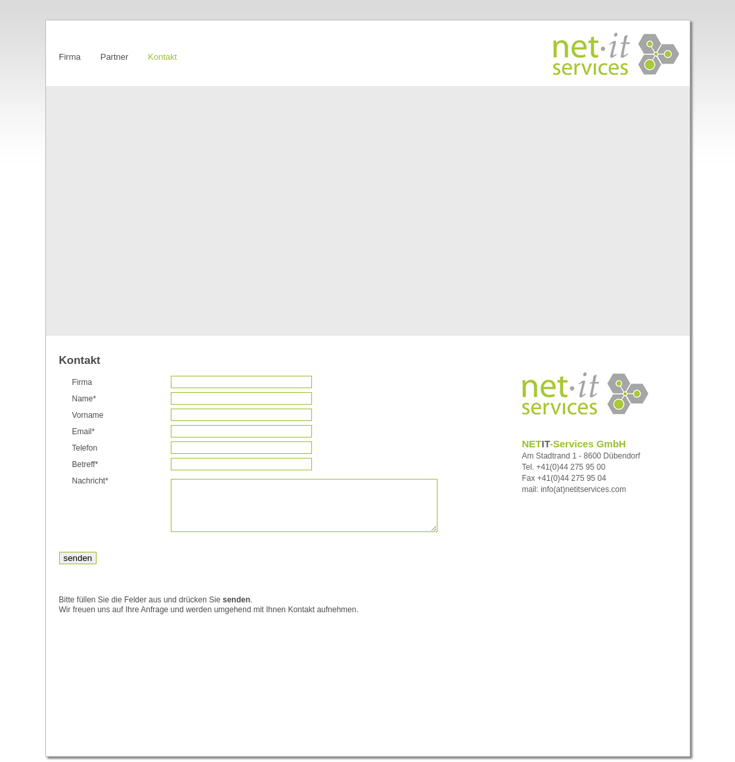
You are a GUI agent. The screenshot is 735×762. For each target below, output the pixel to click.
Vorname (88, 415)
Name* (84, 398)
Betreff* (85, 464)
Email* (83, 431)
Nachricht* (90, 480)
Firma (82, 382)
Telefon (85, 448)
